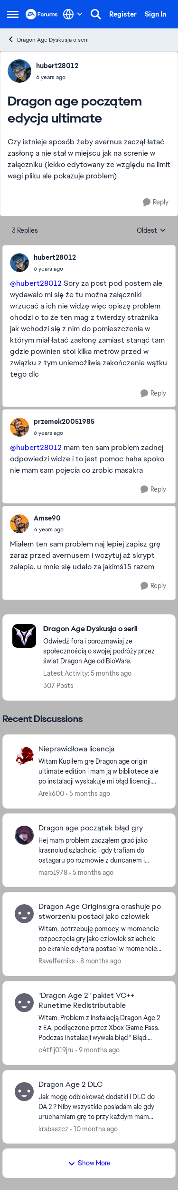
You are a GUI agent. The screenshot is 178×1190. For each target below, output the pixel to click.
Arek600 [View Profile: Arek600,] (51, 793)
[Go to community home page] (42, 14)
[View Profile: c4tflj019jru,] (24, 1002)
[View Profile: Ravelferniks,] (24, 913)
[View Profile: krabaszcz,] (24, 1091)
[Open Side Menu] (12, 14)
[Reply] (155, 202)
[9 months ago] (97, 1050)
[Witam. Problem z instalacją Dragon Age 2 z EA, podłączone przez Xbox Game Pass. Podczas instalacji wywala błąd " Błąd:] (100, 1028)
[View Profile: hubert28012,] (19, 71)
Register (123, 14)
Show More (89, 1163)
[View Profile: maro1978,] (24, 835)
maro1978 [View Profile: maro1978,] (52, 872)
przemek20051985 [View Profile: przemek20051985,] (64, 421)
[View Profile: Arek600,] (24, 756)
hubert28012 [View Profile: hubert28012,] (57, 66)
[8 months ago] (99, 961)
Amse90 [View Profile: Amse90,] (47, 518)
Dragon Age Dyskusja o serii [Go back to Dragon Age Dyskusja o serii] (48, 39)
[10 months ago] (94, 1129)
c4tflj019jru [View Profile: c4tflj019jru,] (56, 1050)
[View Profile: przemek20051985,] (19, 427)
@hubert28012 (36, 283)
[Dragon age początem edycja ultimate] (55, 268)
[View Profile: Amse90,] (19, 523)
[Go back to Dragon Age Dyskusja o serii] (104, 629)
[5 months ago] (88, 794)
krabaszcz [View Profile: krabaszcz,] (53, 1128)
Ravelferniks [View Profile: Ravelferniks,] (56, 961)
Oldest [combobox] (151, 231)
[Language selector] (73, 14)
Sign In (155, 14)
